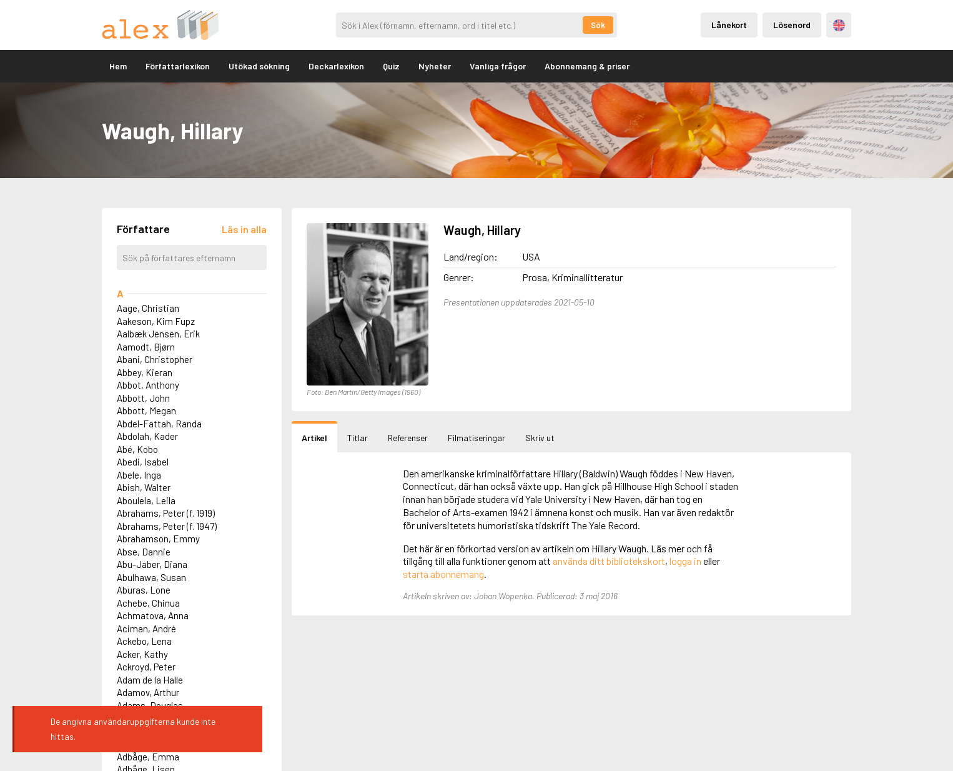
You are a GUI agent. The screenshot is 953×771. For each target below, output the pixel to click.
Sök (598, 25)
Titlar (357, 437)
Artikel (314, 437)
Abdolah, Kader (147, 436)
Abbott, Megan (146, 410)
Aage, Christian (148, 308)
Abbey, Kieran (144, 372)
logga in (685, 561)
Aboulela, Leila (146, 500)
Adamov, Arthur (148, 692)
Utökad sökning (259, 66)
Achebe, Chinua (148, 603)
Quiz (391, 66)
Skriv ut (540, 437)
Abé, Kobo (137, 449)
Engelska (839, 25)
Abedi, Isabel (143, 461)
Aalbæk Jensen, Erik (158, 333)
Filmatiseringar (476, 437)
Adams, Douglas (150, 705)
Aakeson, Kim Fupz (156, 321)
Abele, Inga (139, 474)
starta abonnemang (443, 574)
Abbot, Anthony (148, 384)
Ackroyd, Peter (146, 666)
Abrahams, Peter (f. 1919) (166, 513)
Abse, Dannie (143, 551)
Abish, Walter (143, 487)
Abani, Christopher (154, 359)
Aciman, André (146, 628)
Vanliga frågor (498, 66)
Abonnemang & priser (587, 66)
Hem (118, 66)
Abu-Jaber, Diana (152, 564)
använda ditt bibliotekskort (609, 561)
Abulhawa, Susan (151, 577)
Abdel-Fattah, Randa (159, 423)
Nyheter (434, 66)
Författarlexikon (178, 66)
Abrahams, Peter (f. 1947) (167, 526)
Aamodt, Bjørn (146, 346)
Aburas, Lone (143, 589)
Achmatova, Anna (153, 615)
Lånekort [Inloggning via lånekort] (729, 24)
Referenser (408, 437)
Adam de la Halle (150, 679)
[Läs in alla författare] (244, 229)
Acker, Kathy (142, 654)
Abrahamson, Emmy (158, 538)
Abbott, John (143, 398)
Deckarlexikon (336, 66)
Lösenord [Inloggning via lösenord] (792, 24)
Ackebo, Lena (144, 641)
